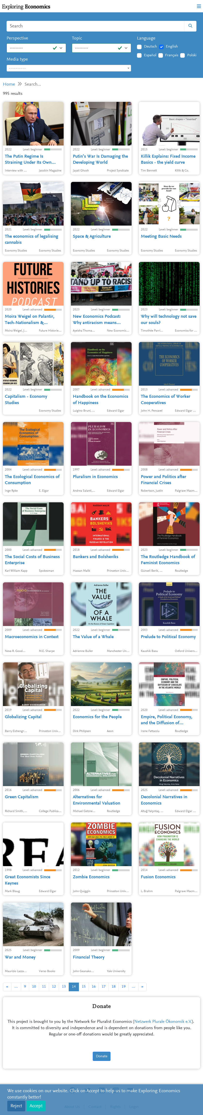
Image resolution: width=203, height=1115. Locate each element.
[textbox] (69, 68)
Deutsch (150, 47)
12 (54, 987)
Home (9, 84)
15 (84, 987)
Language (146, 38)
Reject (16, 1106)
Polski (191, 55)
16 (94, 987)
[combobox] (69, 68)
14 (74, 987)
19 (124, 987)
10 (34, 987)
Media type (17, 59)
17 (104, 987)
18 (114, 987)
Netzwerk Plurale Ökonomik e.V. (163, 1022)
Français (171, 55)
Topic (77, 38)
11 (44, 987)
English (172, 47)
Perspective (17, 38)
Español (150, 55)
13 (64, 987)
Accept (36, 1106)
